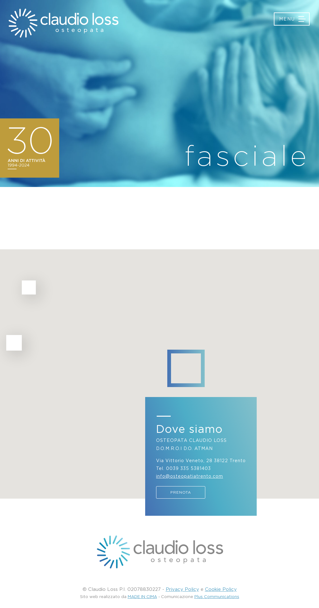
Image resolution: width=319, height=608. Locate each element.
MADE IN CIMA (142, 596)
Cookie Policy (221, 588)
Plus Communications (216, 596)
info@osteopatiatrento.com (189, 476)
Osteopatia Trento (63, 23)
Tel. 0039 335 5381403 (183, 468)
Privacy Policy (182, 588)
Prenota (180, 492)
